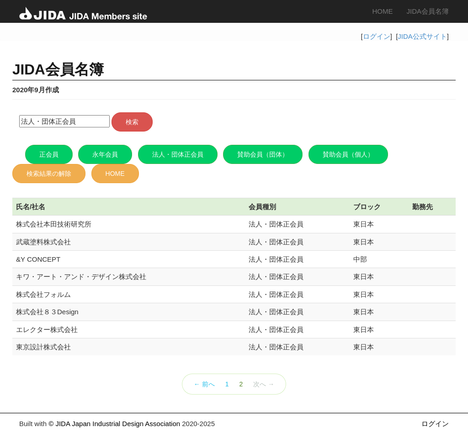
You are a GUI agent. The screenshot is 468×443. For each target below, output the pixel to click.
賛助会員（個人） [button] (348, 154)
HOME (382, 11)
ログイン (376, 36)
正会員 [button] (48, 154)
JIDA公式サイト (422, 36)
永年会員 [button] (105, 154)
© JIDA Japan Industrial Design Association (114, 423)
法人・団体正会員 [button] (177, 154)
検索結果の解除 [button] (49, 173)
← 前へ (204, 384)
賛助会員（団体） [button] (262, 154)
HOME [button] (115, 173)
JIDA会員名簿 (427, 11)
